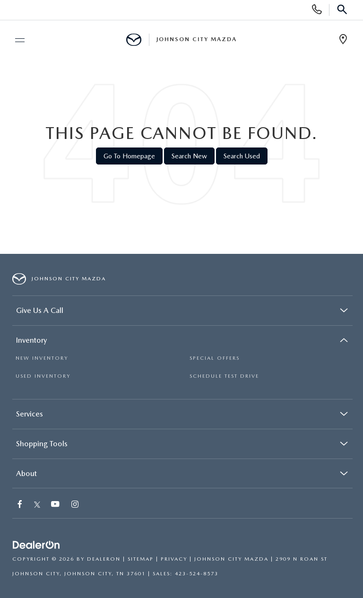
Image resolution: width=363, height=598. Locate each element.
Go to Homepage (129, 156)
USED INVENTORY (43, 376)
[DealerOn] (36, 545)
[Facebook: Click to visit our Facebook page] (20, 505)
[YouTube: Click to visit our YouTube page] (56, 505)
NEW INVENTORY (42, 358)
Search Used (242, 156)
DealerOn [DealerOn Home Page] (104, 559)
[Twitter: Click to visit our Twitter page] (37, 505)
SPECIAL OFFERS (215, 358)
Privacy (174, 559)
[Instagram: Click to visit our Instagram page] (75, 505)
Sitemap (141, 559)
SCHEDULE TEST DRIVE (224, 376)
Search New (189, 156)
